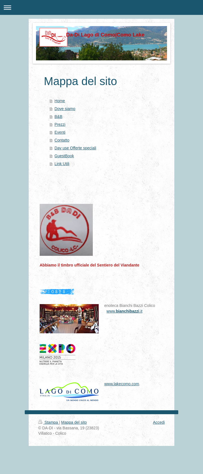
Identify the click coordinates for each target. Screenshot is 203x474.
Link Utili (62, 163)
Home (60, 101)
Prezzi (60, 124)
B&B (58, 116)
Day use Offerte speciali (75, 148)
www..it (125, 311)
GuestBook (64, 156)
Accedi (159, 422)
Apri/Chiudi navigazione (101, 7)
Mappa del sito (74, 422)
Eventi (60, 132)
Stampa (48, 422)
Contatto (62, 140)
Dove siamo (65, 108)
